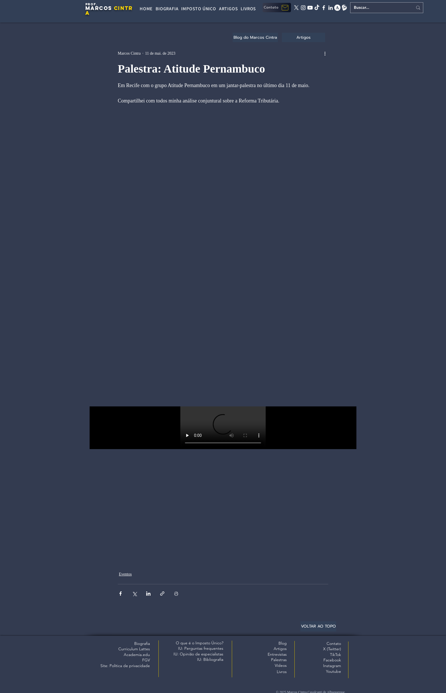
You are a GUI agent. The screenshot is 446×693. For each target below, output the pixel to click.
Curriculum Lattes (134, 648)
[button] (277, 7)
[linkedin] (330, 8)
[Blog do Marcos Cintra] (255, 37)
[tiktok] (317, 8)
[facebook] (324, 8)
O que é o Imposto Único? (199, 642)
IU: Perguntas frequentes (200, 648)
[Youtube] (310, 8)
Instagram (332, 665)
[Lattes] (344, 8)
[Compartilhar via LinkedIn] (148, 593)
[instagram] (303, 8)
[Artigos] (303, 37)
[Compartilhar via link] (162, 593)
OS (108, 8)
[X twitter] (296, 8)
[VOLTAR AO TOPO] (318, 626)
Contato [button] (334, 643)
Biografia (142, 643)
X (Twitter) (332, 648)
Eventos (125, 574)
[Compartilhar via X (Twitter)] (134, 593)
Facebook (332, 660)
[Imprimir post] (176, 593)
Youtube (333, 671)
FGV (146, 660)
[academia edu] (337, 8)
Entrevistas (277, 654)
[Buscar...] (379, 8)
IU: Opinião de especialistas (198, 654)
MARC (94, 8)
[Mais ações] (324, 53)
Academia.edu (137, 654)
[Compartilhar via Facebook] (120, 593)
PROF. (91, 4)
